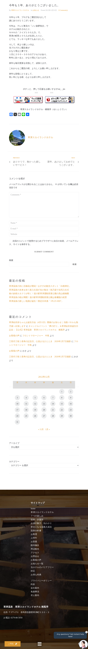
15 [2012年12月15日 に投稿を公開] (62, 404)
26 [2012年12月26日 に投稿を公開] (35, 416)
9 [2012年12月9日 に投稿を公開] (70, 398)
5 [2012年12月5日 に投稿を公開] (35, 398)
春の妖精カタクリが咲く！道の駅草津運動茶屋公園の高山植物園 (39, 293)
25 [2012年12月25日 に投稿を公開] (26, 416)
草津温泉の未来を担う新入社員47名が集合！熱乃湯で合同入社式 (39, 290)
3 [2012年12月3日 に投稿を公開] (17, 398)
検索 (11, 260)
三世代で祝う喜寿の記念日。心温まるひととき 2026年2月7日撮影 (40, 341)
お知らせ (36, 10)
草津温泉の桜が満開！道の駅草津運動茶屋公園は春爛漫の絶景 (38, 297)
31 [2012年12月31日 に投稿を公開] (17, 422)
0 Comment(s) (63, 10)
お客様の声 (14, 335)
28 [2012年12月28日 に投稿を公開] (53, 416)
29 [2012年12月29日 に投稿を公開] (62, 416)
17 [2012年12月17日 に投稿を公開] (17, 410)
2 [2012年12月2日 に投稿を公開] (70, 392)
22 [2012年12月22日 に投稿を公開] (62, 410)
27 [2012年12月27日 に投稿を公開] (44, 416)
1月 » (47, 429)
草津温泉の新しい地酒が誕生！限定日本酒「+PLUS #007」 (36, 301)
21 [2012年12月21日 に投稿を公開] (53, 410)
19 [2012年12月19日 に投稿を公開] (35, 410)
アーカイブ (14, 443)
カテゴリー (14, 461)
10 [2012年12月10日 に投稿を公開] (17, 404)
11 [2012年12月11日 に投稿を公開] (26, 404)
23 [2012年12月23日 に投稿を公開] (71, 410)
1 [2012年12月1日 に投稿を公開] (61, 392)
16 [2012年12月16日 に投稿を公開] (71, 404)
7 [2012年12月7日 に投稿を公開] (52, 398)
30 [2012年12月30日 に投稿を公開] (71, 416)
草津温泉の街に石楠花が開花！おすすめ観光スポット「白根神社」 (40, 286)
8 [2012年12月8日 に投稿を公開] (61, 398)
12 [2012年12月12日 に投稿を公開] (35, 404)
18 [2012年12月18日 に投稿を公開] (26, 410)
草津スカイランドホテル (20, 10)
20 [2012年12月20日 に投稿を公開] (44, 410)
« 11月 (41, 429)
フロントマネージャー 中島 (35, 335)
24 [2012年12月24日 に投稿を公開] (17, 416)
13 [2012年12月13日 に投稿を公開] (44, 404)
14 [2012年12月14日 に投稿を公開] (53, 404)
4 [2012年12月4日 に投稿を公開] (26, 398)
